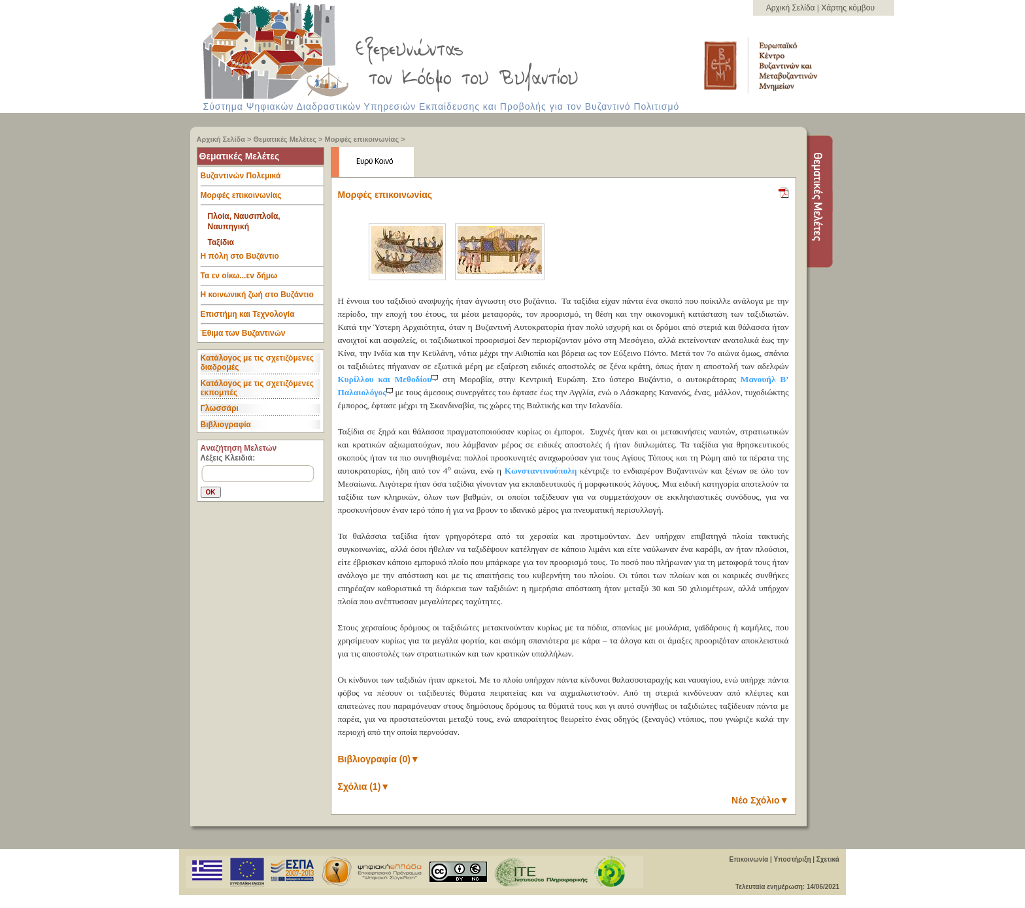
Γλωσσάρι (220, 408)
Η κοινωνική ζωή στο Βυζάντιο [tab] (262, 298)
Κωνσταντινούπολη (541, 471)
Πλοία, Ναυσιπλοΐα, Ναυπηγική (244, 221)
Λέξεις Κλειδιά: (228, 457)
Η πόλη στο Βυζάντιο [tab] (262, 259)
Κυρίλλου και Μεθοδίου (390, 379)
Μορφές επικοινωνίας (362, 139)
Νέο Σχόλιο (759, 800)
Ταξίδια (221, 242)
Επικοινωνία (748, 859)
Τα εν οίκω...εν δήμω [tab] (262, 279)
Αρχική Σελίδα (791, 7)
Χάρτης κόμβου (848, 7)
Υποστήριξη (792, 859)
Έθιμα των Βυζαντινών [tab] (243, 334)
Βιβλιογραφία (226, 424)
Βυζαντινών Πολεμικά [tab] (262, 179)
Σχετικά (827, 859)
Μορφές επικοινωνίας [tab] (262, 198)
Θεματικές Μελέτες (285, 139)
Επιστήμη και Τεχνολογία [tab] (262, 317)
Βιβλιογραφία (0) (379, 759)
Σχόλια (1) (364, 786)
